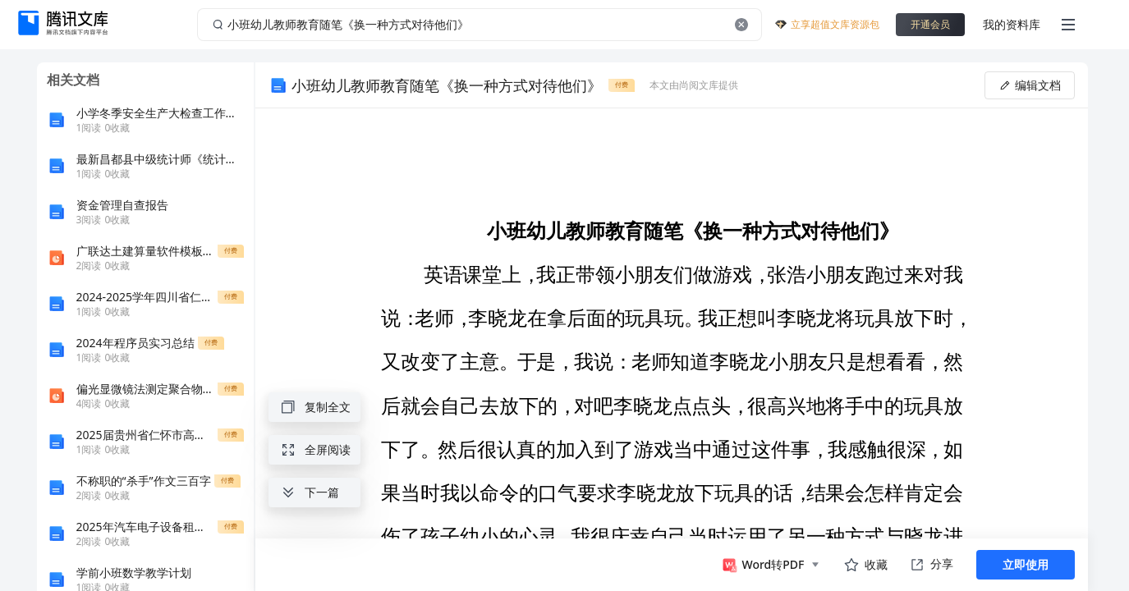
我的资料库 (1011, 24)
